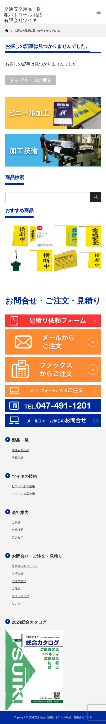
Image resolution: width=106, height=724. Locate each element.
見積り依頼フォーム (25, 565)
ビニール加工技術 (23, 486)
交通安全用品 (20, 450)
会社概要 (17, 529)
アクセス (17, 537)
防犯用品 (17, 457)
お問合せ (17, 573)
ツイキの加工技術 (23, 493)
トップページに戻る (30, 80)
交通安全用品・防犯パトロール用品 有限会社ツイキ (60, 717)
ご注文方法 (19, 581)
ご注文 (16, 588)
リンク (16, 603)
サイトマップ (20, 596)
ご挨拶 (16, 522)
